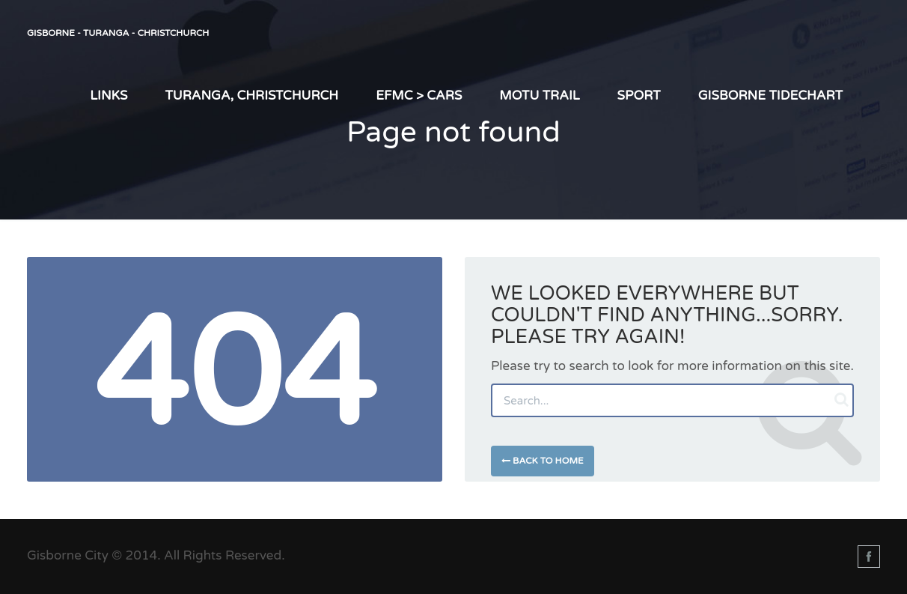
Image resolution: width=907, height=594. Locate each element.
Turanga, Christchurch (251, 95)
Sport (639, 95)
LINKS (108, 95)
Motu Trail (539, 95)
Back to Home (542, 460)
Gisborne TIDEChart (770, 95)
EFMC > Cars (419, 95)
